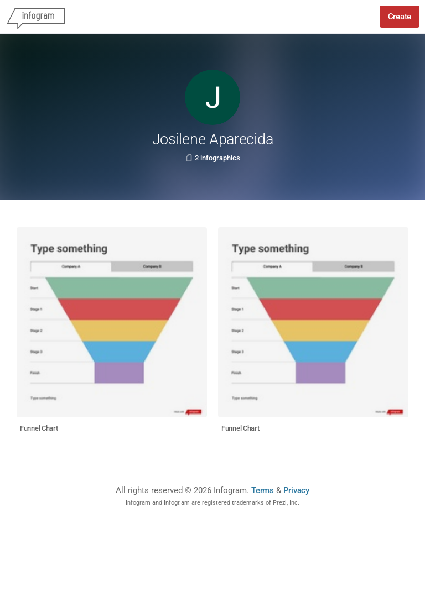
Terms (262, 490)
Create (399, 17)
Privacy (296, 490)
